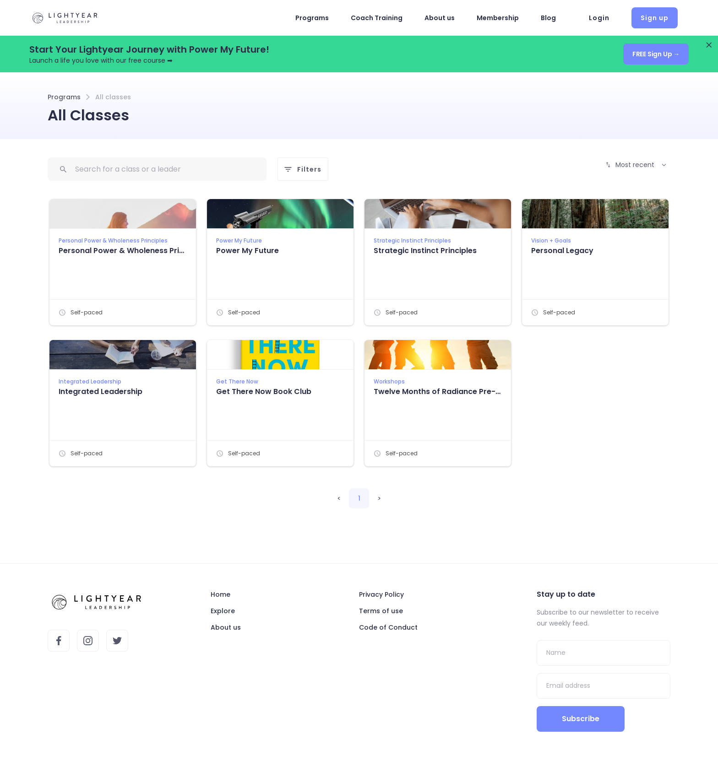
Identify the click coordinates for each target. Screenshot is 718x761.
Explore (223, 610)
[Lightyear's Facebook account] (59, 641)
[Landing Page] (64, 17)
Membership (498, 17)
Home (220, 594)
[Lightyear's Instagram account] (88, 641)
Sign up (655, 17)
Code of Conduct (388, 627)
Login (599, 17)
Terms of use (381, 610)
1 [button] (359, 498)
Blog (548, 17)
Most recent (636, 164)
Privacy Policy (381, 594)
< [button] (339, 498)
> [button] (379, 498)
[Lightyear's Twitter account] (117, 641)
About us (439, 17)
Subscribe (580, 718)
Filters (302, 169)
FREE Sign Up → (656, 54)
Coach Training (377, 17)
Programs (312, 17)
